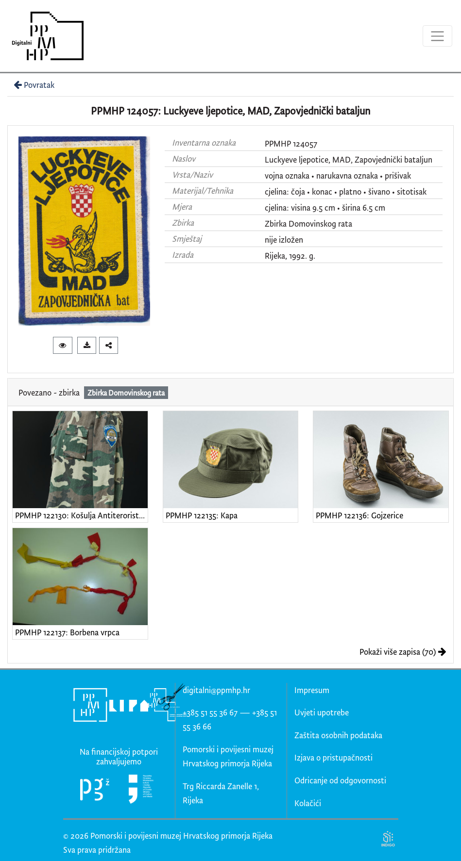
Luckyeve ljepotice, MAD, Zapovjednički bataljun (348, 159)
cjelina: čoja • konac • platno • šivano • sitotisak (346, 191)
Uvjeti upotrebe (321, 712)
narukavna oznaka (347, 175)
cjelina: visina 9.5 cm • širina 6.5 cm (325, 207)
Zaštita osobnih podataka (338, 735)
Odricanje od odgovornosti (340, 780)
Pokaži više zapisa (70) (402, 651)
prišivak (398, 175)
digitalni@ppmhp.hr (216, 689)
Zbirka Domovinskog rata (308, 223)
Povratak (33, 84)
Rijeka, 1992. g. (290, 255)
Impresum (311, 689)
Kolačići (307, 803)
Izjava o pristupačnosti (333, 757)
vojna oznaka (287, 175)
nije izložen (284, 239)
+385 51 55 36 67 (210, 712)
